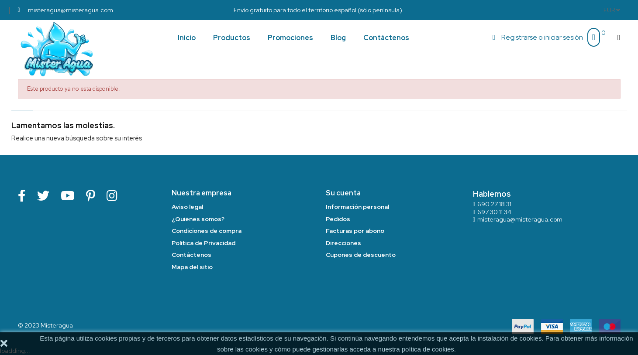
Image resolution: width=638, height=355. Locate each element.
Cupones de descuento (361, 255)
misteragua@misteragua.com (519, 219)
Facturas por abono (355, 231)
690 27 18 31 (494, 204)
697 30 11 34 (494, 212)
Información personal (357, 207)
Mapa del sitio (192, 267)
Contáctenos (191, 255)
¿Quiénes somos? (198, 219)
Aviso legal (187, 207)
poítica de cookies (428, 349)
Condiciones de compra (206, 231)
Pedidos (338, 219)
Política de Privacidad (203, 243)
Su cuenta (343, 193)
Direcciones (343, 243)
